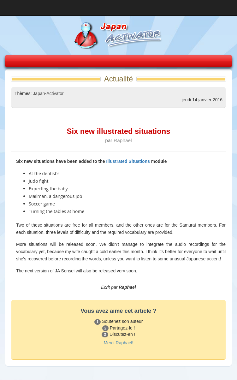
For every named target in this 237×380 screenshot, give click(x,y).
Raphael (123, 140)
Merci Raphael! (118, 342)
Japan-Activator (48, 93)
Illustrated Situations (128, 161)
